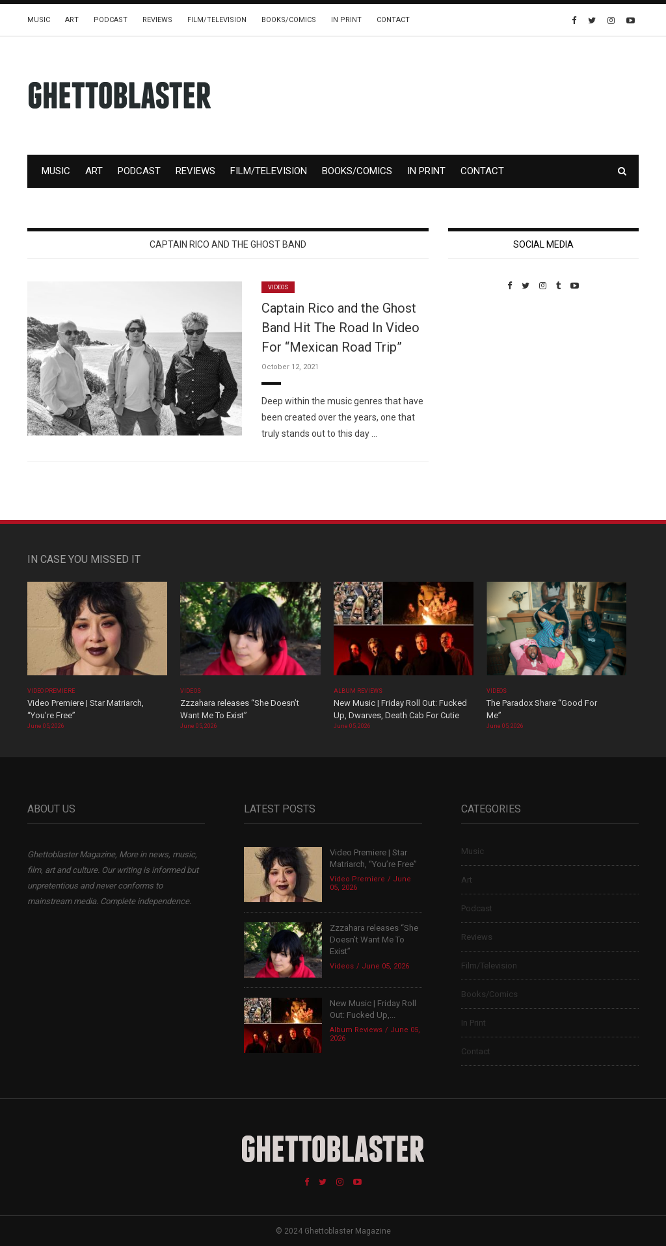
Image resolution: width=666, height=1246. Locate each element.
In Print (346, 20)
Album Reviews (358, 691)
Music (38, 20)
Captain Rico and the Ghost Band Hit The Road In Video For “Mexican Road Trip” (340, 327)
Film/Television (216, 20)
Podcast (110, 20)
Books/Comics (288, 20)
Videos (278, 287)
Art (72, 20)
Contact (393, 20)
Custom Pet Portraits (486, 380)
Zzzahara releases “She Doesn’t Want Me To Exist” (374, 939)
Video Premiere (51, 691)
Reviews (157, 20)
